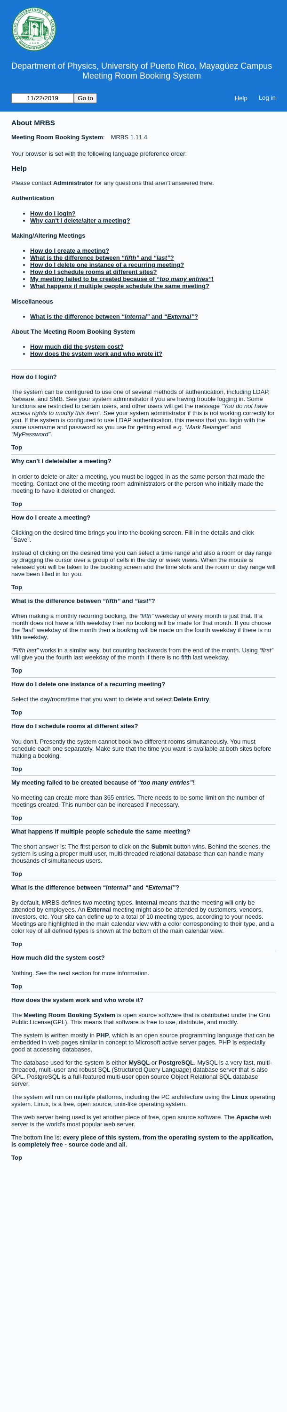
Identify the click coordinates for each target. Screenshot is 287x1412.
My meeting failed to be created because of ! (122, 278)
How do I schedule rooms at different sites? (93, 271)
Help (241, 98)
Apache (247, 1117)
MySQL (139, 1062)
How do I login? (53, 213)
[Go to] (42, 98)
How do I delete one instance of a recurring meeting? (107, 264)
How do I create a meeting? (69, 250)
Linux (239, 1096)
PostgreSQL (176, 1062)
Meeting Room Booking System (141, 75)
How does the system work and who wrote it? (96, 353)
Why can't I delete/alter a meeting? (80, 220)
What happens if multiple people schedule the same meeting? (119, 285)
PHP (102, 1035)
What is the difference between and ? (102, 257)
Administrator (73, 182)
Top (16, 447)
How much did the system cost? (77, 346)
